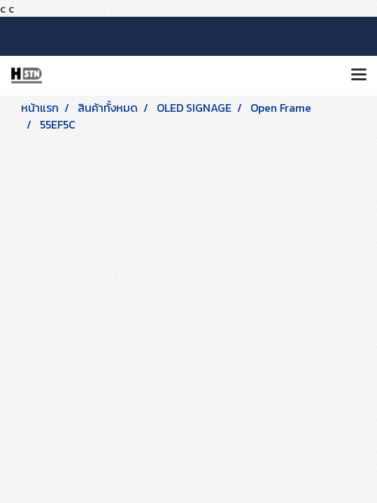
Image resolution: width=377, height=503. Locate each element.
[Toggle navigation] (358, 75)
